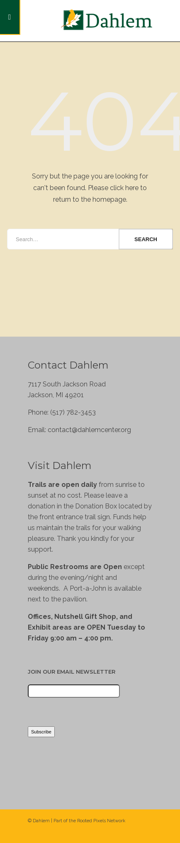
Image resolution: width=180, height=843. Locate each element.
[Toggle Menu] (10, 17)
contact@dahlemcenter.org (89, 430)
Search (145, 239)
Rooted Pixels (91, 820)
